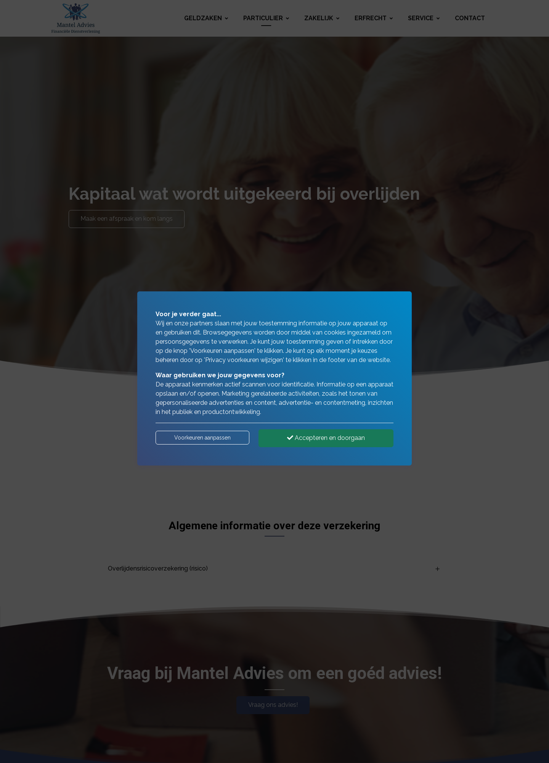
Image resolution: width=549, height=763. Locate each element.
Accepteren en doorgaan (326, 437)
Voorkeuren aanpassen (202, 438)
